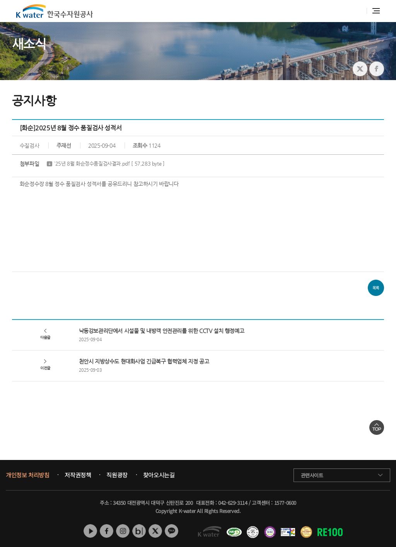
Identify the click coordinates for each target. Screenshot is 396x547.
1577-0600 (285, 502)
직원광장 (116, 475)
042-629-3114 (232, 502)
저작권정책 (78, 475)
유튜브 (90, 531)
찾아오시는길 (159, 475)
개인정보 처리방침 (27, 475)
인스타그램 (123, 531)
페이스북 (106, 531)
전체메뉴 (376, 11)
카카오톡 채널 (171, 531)
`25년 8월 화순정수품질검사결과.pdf (109, 164)
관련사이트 (312, 475)
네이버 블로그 (139, 531)
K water (54, 11)
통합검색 (356, 11)
